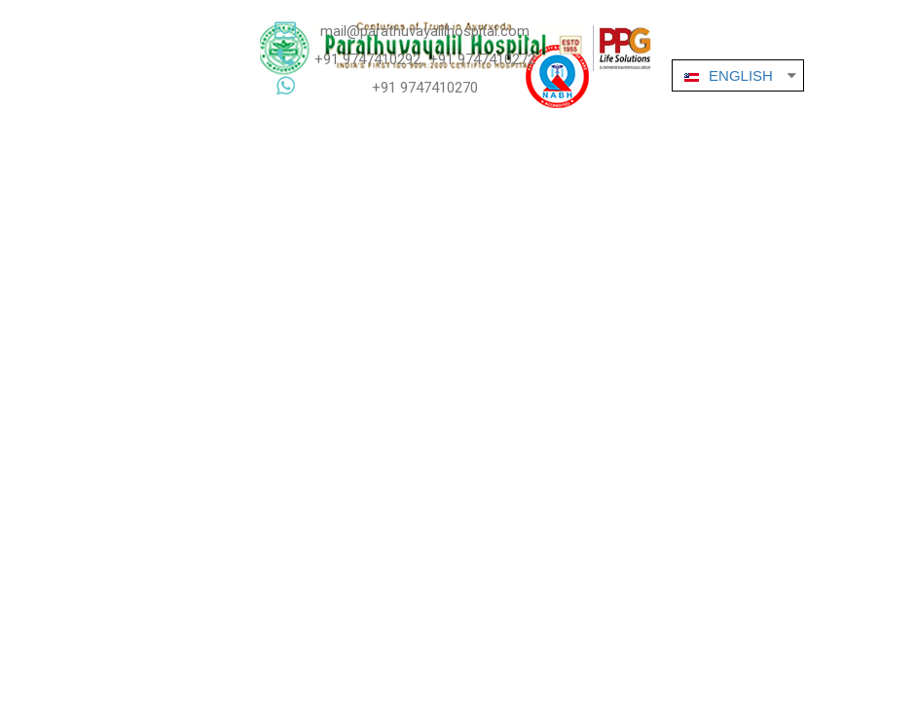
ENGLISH (726, 75)
